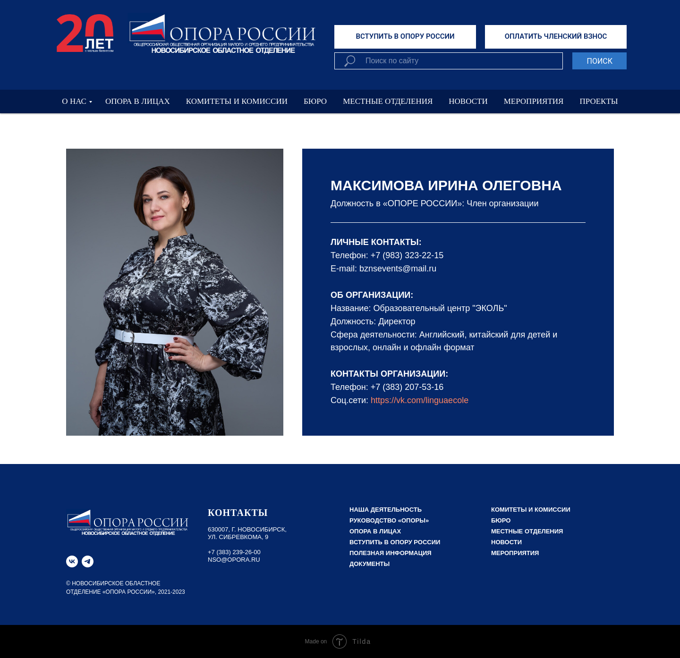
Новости (506, 542)
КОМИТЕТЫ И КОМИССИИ (237, 101)
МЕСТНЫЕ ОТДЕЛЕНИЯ (388, 101)
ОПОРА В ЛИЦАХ (137, 101)
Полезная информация (390, 553)
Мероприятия (515, 553)
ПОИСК (599, 61)
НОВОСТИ (468, 101)
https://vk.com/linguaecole (419, 400)
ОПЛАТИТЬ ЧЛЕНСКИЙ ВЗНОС (556, 36)
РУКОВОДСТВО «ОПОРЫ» (389, 520)
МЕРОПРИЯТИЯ (534, 101)
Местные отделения (527, 531)
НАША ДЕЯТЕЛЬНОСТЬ (385, 509)
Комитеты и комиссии (530, 509)
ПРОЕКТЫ (598, 101)
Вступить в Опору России (394, 542)
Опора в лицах (375, 531)
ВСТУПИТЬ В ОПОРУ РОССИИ (405, 36)
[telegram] (88, 561)
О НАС (74, 101)
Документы (369, 563)
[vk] (72, 561)
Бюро (500, 520)
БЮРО (315, 101)
